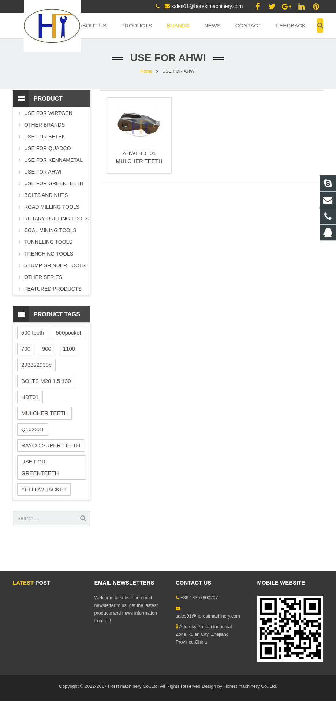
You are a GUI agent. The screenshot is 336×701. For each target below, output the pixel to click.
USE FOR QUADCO (47, 148)
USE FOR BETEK (44, 136)
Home (146, 71)
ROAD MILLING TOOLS (51, 207)
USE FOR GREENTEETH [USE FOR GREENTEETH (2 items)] (40, 467)
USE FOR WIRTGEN (48, 113)
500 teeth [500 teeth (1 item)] (32, 332)
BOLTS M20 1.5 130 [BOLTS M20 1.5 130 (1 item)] (46, 381)
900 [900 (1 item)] (46, 349)
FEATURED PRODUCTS (53, 289)
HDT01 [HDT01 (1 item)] (30, 397)
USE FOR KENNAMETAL (53, 160)
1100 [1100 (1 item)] (69, 349)
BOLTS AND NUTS (46, 195)
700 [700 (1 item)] (25, 349)
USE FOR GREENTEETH (53, 183)
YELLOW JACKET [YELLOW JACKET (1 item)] (44, 489)
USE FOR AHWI (42, 172)
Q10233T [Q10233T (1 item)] (32, 429)
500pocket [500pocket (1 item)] (68, 332)
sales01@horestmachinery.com (207, 6)
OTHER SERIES (43, 277)
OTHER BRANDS (44, 125)
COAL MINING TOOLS (50, 230)
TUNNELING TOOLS (48, 242)
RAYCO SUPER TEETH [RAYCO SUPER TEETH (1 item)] (50, 445)
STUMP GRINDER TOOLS (55, 265)
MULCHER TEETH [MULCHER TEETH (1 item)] (44, 413)
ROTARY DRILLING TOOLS (56, 218)
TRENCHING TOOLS (48, 254)
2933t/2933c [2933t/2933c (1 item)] (36, 365)
